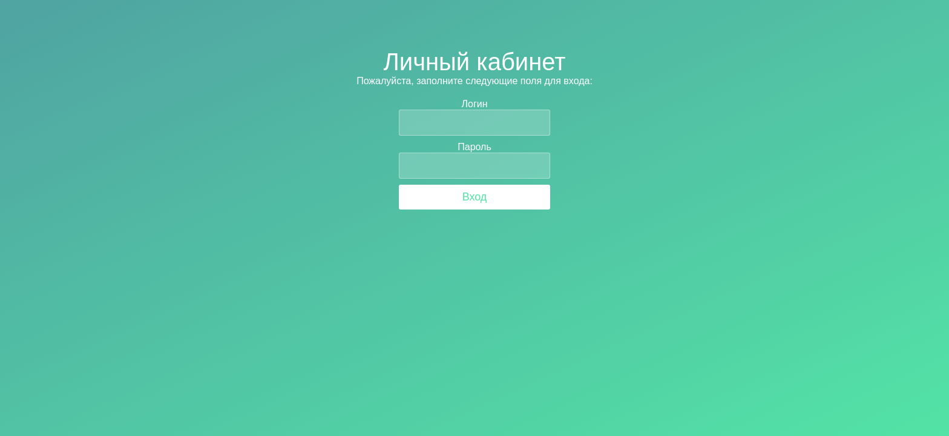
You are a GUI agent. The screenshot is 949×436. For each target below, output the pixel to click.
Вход (474, 197)
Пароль (474, 147)
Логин (474, 104)
